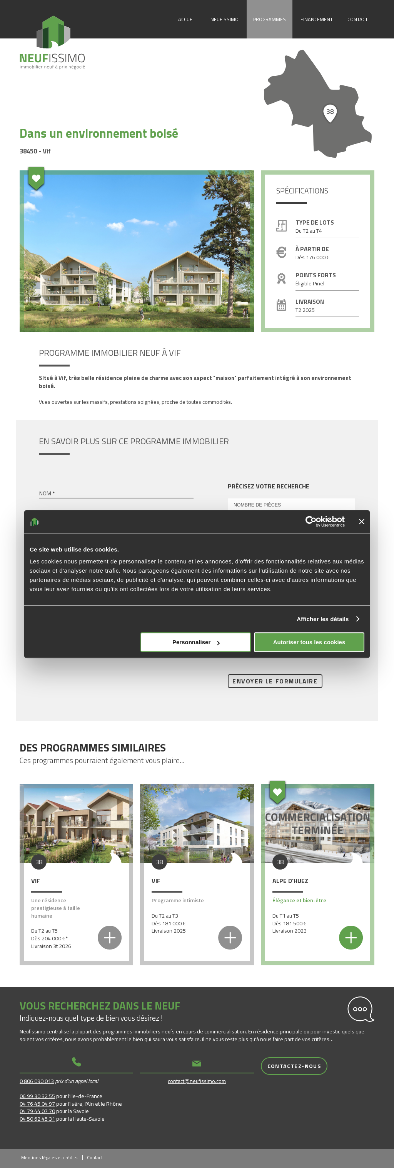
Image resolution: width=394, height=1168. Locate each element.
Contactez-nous (294, 1066)
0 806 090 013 (37, 1081)
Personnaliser (196, 642)
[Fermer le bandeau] (361, 521)
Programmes (269, 19)
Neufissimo (224, 19)
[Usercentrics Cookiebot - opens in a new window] (311, 521)
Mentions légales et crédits (49, 1157)
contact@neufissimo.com (197, 1081)
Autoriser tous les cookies (309, 642)
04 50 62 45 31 (37, 1119)
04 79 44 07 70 (37, 1111)
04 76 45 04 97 (37, 1104)
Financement (317, 19)
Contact (357, 19)
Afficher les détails (323, 619)
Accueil (187, 19)
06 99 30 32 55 (37, 1096)
